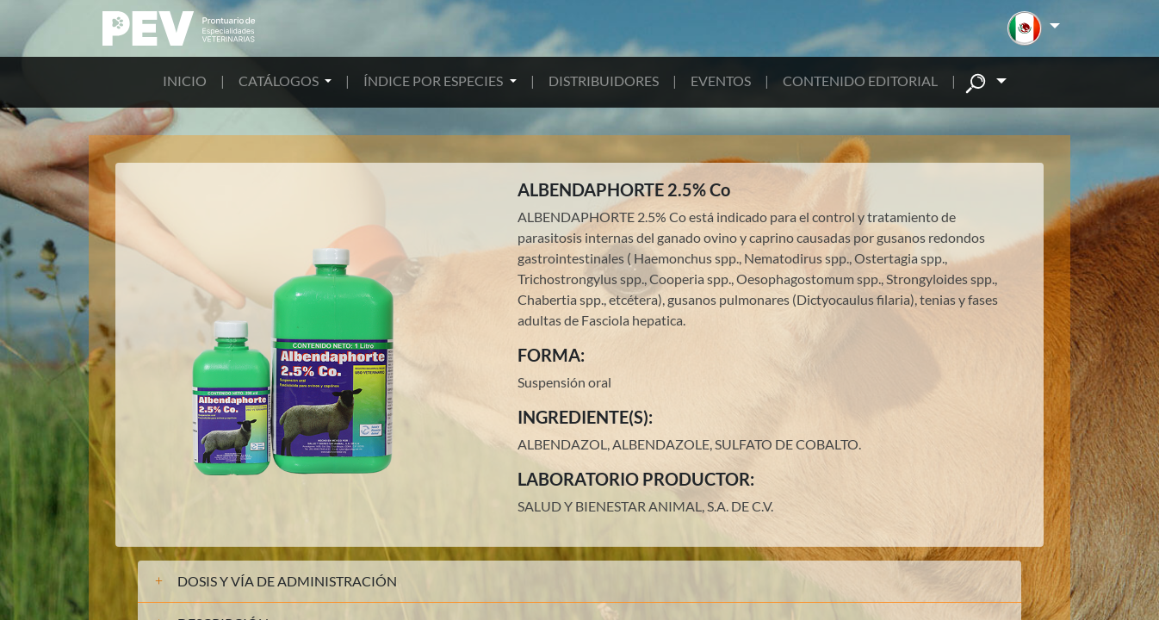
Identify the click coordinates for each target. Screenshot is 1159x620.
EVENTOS (721, 80)
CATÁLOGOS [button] (280, 80)
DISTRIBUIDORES (604, 80)
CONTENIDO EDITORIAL (860, 80)
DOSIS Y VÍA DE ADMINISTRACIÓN (287, 581)
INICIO (185, 80)
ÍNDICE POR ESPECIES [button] (434, 80)
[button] (1033, 28)
